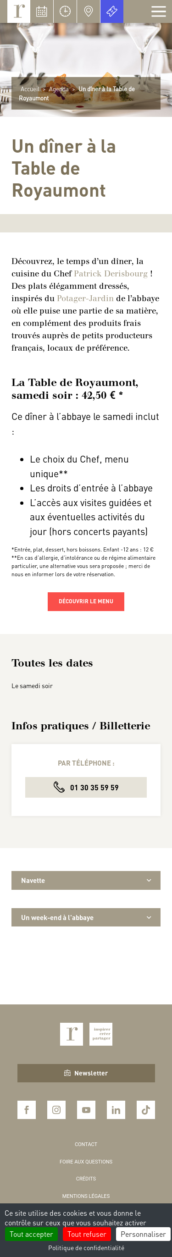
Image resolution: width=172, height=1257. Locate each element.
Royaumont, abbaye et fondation (18, 11)
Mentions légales (86, 1196)
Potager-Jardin (85, 298)
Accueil (30, 89)
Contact (86, 1144)
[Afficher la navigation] (159, 11)
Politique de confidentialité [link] (86, 1247)
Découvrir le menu (86, 601)
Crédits (86, 1179)
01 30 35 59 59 (86, 787)
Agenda (59, 89)
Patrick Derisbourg (112, 274)
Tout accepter (31, 1234)
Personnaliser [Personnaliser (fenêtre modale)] (143, 1234)
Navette (86, 880)
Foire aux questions (86, 1162)
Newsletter (86, 1073)
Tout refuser (86, 1234)
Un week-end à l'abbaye (86, 917)
